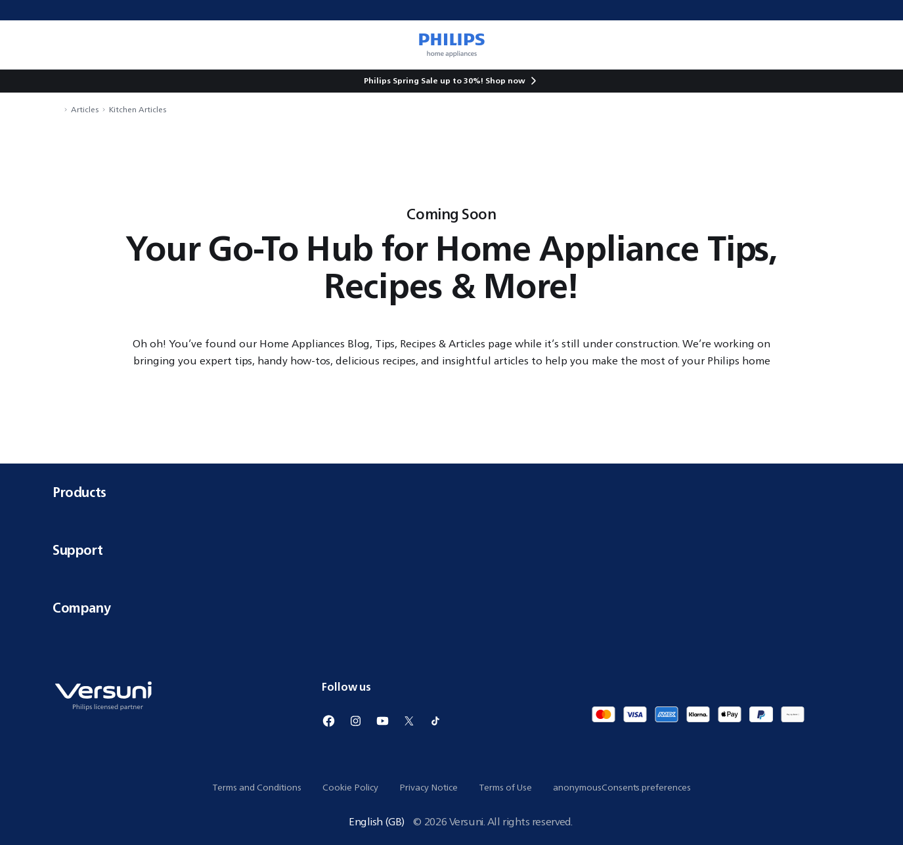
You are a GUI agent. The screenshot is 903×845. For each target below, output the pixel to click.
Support (451, 549)
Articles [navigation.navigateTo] (85, 109)
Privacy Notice (428, 787)
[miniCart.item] (874, 45)
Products (451, 492)
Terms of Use (505, 787)
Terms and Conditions (256, 787)
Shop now (505, 80)
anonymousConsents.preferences (622, 787)
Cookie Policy (350, 787)
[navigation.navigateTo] (56, 109)
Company (451, 607)
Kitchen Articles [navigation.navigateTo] (137, 109)
